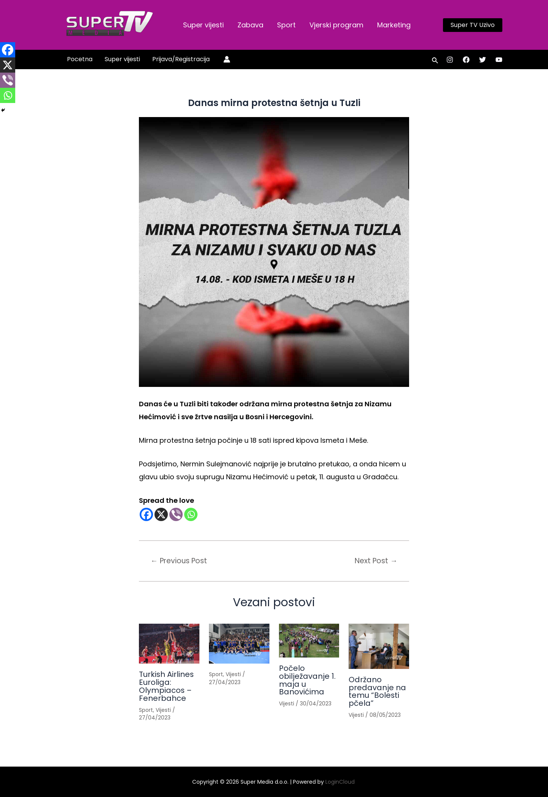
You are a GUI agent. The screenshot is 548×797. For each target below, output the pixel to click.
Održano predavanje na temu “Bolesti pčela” (377, 691)
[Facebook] (466, 59)
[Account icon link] (226, 59)
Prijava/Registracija (181, 59)
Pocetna (79, 59)
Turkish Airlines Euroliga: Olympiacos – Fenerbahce (166, 686)
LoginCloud (340, 782)
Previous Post (179, 560)
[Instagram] (449, 59)
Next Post (375, 560)
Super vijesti (203, 25)
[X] (161, 514)
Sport (286, 25)
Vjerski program (336, 25)
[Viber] (176, 514)
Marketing (394, 25)
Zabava (250, 25)
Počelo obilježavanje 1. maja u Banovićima (307, 679)
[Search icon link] (435, 61)
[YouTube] (498, 59)
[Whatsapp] (191, 514)
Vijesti (163, 709)
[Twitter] (482, 59)
